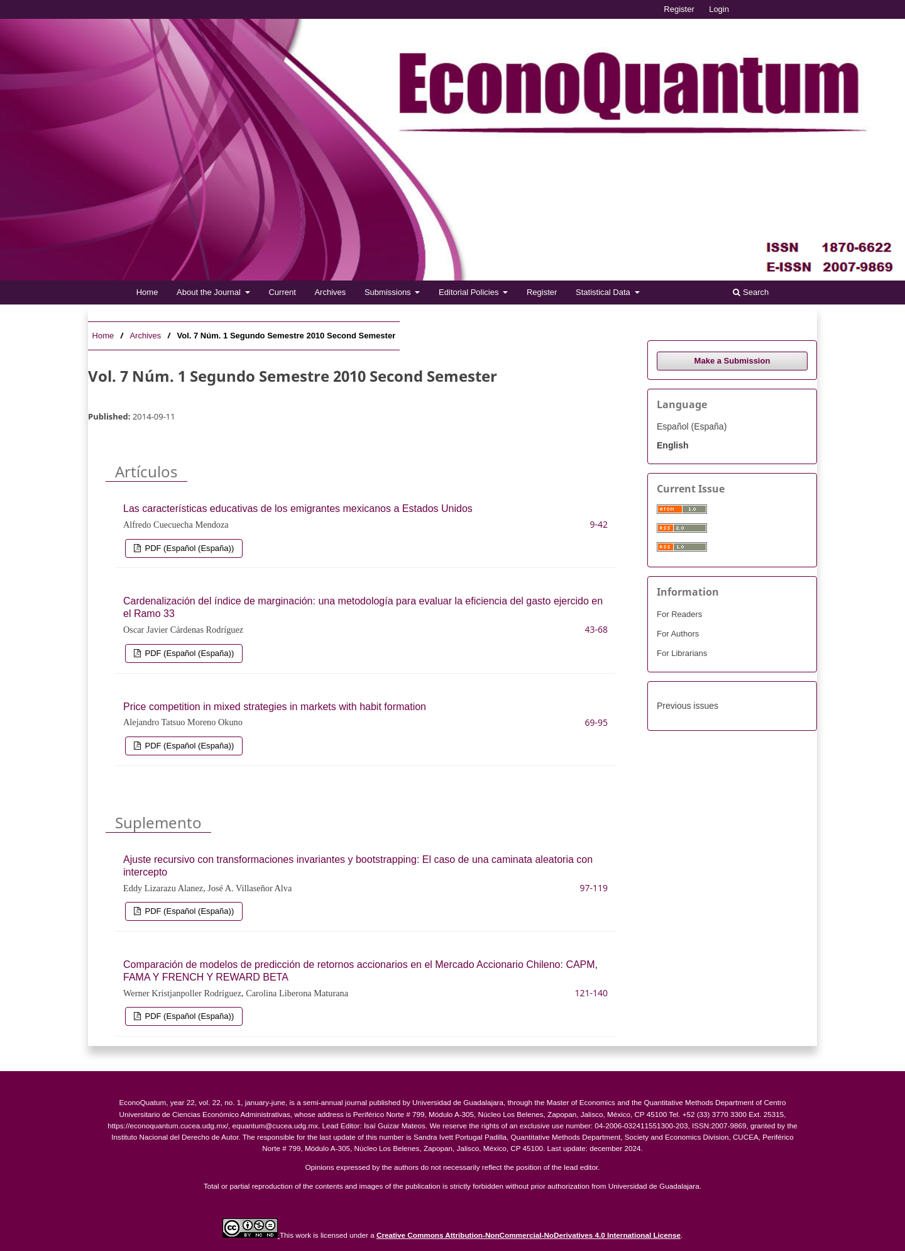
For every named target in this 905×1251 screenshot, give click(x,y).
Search (751, 292)
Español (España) (692, 426)
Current (281, 292)
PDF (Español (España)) (188, 548)
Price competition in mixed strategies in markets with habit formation (274, 706)
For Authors (678, 633)
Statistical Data (604, 292)
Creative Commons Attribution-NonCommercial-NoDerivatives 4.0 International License (528, 1235)
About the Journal (210, 292)
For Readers (679, 614)
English (673, 445)
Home (147, 292)
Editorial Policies (470, 292)
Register (542, 292)
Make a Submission (732, 360)
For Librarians (682, 653)
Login (719, 9)
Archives (330, 292)
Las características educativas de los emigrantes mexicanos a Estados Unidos (298, 508)
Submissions (389, 292)
